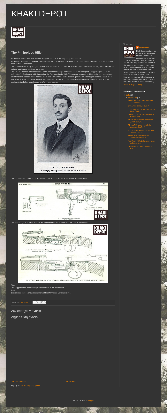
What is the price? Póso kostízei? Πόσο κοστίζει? (140, 102)
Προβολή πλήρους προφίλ (133, 85)
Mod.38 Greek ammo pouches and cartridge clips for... (141, 131)
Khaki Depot (144, 47)
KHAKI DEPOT (39, 13)
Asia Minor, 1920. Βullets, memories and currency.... (141, 142)
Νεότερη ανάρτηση (19, 381)
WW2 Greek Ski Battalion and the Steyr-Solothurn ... (140, 121)
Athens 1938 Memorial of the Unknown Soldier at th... (138, 137)
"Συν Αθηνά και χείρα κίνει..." (138, 106)
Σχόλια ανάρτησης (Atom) (30, 385)
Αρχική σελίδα (71, 381)
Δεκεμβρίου (132, 98)
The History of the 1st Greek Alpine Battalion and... (141, 115)
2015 (128, 95)
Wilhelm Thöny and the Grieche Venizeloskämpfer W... (139, 126)
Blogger (91, 400)
